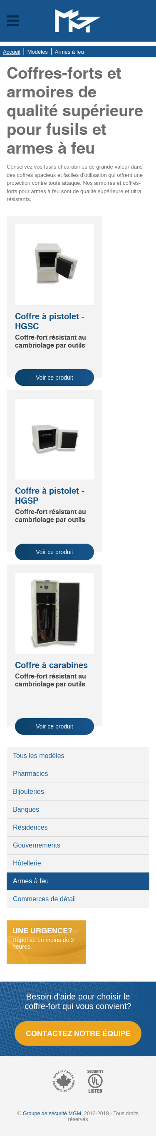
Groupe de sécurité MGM (52, 1113)
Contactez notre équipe (78, 1033)
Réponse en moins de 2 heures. (46, 938)
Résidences (30, 827)
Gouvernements (36, 845)
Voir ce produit (54, 377)
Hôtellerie (27, 863)
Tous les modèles (38, 755)
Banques (26, 809)
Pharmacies (30, 773)
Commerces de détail (44, 898)
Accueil (11, 52)
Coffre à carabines (51, 665)
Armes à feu (31, 881)
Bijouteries (28, 791)
